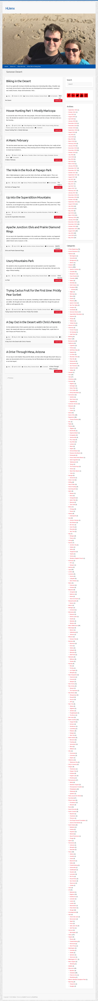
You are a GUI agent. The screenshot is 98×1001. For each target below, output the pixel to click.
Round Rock (73, 878)
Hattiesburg (73, 632)
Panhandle (72, 455)
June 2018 (71, 157)
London (72, 903)
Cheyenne (72, 984)
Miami (71, 446)
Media (71, 782)
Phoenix (8, 127)
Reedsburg (73, 977)
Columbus (72, 755)
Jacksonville (73, 437)
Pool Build (71, 798)
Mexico (70, 605)
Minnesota (71, 612)
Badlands (72, 827)
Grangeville (73, 498)
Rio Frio (72, 876)
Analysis (70, 265)
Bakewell (72, 892)
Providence (73, 802)
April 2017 (71, 186)
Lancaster (72, 874)
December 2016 (72, 195)
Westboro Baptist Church (76, 558)
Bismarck (72, 739)
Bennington (73, 932)
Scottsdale (50, 155)
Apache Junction (27, 246)
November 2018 (72, 150)
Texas (69, 851)
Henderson (73, 726)
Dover (71, 408)
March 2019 (71, 141)
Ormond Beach (74, 450)
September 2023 (72, 110)
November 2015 (72, 224)
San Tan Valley (21, 127)
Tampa (71, 464)
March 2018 (71, 163)
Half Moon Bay (74, 350)
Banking (70, 336)
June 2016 (71, 208)
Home (6, 66)
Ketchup (70, 567)
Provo (71, 923)
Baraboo (72, 970)
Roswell (72, 697)
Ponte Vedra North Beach (76, 457)
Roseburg (72, 778)
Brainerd (72, 614)
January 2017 (72, 192)
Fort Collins (73, 390)
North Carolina (72, 719)
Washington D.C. (72, 959)
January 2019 (72, 145)
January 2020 (72, 121)
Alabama (70, 253)
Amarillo (72, 856)
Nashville (72, 849)
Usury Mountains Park (20, 260)
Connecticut (71, 394)
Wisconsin (71, 968)
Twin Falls (72, 504)
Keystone (72, 831)
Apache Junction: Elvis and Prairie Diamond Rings (33, 229)
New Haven (73, 399)
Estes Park (73, 388)
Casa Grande (73, 276)
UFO (71, 701)
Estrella (31, 96)
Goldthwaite (73, 869)
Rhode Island (71, 800)
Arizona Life (71, 325)
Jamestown (73, 744)
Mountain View (74, 356)
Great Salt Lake (74, 916)
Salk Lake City (73, 925)
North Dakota (71, 737)
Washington (71, 948)
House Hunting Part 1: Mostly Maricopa (30, 110)
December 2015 (72, 222)
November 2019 (72, 125)
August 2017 (71, 177)
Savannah (72, 477)
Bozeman (72, 643)
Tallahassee (73, 462)
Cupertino (72, 345)
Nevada (70, 663)
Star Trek (72, 531)
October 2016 (72, 199)
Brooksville (73, 430)
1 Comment (39, 127)
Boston (71, 603)
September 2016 (72, 201)
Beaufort (72, 813)
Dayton (72, 757)
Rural (69, 807)
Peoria (71, 511)
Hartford (72, 397)
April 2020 (71, 119)
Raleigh (72, 733)
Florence (72, 818)
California (70, 343)
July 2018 (71, 154)
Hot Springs (73, 332)
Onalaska (72, 972)
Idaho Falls (73, 500)
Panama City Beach (75, 453)
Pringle (71, 838)
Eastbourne (73, 896)
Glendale (72, 282)
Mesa (37, 275)
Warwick (72, 804)
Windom (72, 623)
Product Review (74, 419)
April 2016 (71, 213)
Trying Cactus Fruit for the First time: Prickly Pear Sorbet (33, 292)
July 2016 (71, 206)
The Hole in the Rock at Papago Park (28, 170)
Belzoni (72, 630)
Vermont (70, 930)
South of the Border (75, 822)
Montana (70, 641)
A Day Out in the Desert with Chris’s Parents (33, 322)
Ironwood (72, 610)
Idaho (69, 491)
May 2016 (71, 210)
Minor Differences (73, 625)
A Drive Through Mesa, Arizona (25, 351)
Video (56, 337)
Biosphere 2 (73, 274)
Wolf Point (72, 654)
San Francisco (73, 365)
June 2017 (71, 181)
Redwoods (72, 361)
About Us (12, 66)
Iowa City (72, 527)
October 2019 (72, 128)
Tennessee (71, 843)
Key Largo (72, 439)
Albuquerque (73, 695)
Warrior (72, 262)
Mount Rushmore (74, 836)
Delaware (70, 406)
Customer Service (73, 403)
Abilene (72, 854)
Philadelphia (73, 789)
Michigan (70, 607)
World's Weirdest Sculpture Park (77, 979)
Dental (70, 412)
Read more (58, 100)
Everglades (73, 435)
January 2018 (72, 166)
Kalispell (72, 650)
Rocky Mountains (74, 392)
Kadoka (72, 829)
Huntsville (72, 258)
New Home (71, 683)
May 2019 (71, 139)
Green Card (71, 480)
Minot (71, 746)
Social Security (72, 809)
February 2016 (72, 217)
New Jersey (71, 686)
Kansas (70, 542)
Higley (45, 155)
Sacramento (73, 363)
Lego (69, 569)
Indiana (70, 513)
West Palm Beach (74, 471)
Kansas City (73, 639)
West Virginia (71, 961)
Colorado (70, 381)
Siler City (72, 735)
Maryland (70, 589)
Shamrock (72, 883)
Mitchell (72, 834)
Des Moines (73, 522)
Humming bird (72, 489)
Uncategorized (72, 912)
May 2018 (71, 159)
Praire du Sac (73, 975)
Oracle (71, 298)
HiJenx (10, 8)
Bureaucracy (71, 341)
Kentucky (70, 560)
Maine (70, 583)
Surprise (72, 316)
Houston (72, 872)
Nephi (71, 921)
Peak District (73, 907)
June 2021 (71, 114)
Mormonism (73, 919)
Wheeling (72, 964)
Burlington (72, 386)
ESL (69, 421)
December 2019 (72, 123)
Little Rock (72, 334)
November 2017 (72, 170)
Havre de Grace (74, 598)
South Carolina (72, 811)
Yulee (71, 473)
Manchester (73, 905)
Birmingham (73, 256)
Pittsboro (72, 731)
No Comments (53, 96)
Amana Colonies (74, 520)
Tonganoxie (73, 551)
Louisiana (71, 574)
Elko (71, 666)
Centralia (72, 950)
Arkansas (70, 327)
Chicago (72, 509)
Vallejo (71, 370)
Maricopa (56, 125)
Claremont (72, 677)
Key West (72, 442)
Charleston (73, 816)
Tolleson (72, 321)
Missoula (72, 652)
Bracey (71, 939)
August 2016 (71, 204)
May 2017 (71, 184)
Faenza (72, 538)
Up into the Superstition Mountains (28, 197)
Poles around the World (74, 795)
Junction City (73, 545)
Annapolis (72, 592)
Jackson (72, 634)
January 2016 (72, 219)
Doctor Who (71, 415)
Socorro (72, 699)
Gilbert (43, 125)
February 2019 (72, 143)
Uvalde (71, 885)
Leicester (72, 899)
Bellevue (72, 659)
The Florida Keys (74, 466)
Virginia (70, 937)
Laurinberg (72, 728)
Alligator (72, 428)
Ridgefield (72, 401)
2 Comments (15, 157)
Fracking (72, 742)
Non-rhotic (71, 717)
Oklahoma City (74, 762)
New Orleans (73, 580)
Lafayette (72, 578)
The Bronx (72, 715)
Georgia (70, 475)
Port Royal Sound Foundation (78, 820)
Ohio (69, 751)
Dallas (71, 863)
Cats (69, 377)
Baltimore (72, 594)
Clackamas (73, 769)
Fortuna (72, 347)
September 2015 (72, 228)
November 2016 (72, 197)
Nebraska (71, 657)
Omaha (72, 661)
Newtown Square (74, 784)
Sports (70, 840)
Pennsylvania (71, 780)
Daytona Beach (74, 433)
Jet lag (70, 540)
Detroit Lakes (73, 616)
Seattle (71, 952)
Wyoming (70, 981)
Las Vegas (72, 670)
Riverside (72, 529)
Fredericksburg (74, 865)
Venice (71, 468)
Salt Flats (72, 928)
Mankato (72, 621)
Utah (69, 914)
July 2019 (71, 134)
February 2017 (72, 190)
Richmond (72, 943)
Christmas (71, 379)
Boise (71, 495)
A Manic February (17, 140)
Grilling (70, 482)
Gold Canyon (40, 155)
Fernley (72, 668)
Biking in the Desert (18, 81)
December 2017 (72, 168)
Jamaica (72, 710)
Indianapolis (73, 515)
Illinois (70, 507)
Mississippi (71, 627)
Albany (71, 706)
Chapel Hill (73, 722)
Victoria (72, 556)
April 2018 (71, 161)
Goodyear (36, 96)
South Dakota (72, 825)
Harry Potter (71, 484)
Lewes (71, 410)
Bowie (71, 596)
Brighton (72, 383)
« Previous (10, 378)
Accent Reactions (73, 251)
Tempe (71, 318)
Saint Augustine (74, 459)
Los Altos (72, 354)
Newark (72, 688)
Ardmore (72, 845)
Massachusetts (72, 601)
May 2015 (71, 237)
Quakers (72, 793)
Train (69, 887)
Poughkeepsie (73, 713)
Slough (71, 910)
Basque (72, 493)
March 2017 (71, 188)
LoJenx (70, 571)
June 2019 (71, 136)
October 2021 (72, 112)
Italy (69, 533)
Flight (69, 424)
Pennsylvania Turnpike (76, 787)
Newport (72, 565)
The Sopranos (73, 690)
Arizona (27, 96)
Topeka (72, 554)
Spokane (72, 955)
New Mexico (71, 692)
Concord (72, 679)
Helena (72, 648)
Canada (70, 372)
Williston (72, 748)
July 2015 (71, 233)
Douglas (72, 986)
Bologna (72, 536)
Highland (72, 708)
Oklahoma (71, 760)
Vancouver (72, 957)
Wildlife (70, 966)
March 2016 (71, 215)
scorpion (72, 307)
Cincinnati (72, 753)
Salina (71, 549)
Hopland (72, 352)
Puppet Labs (73, 775)
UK (69, 890)
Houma (72, 576)
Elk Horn (72, 524)
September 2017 (72, 175)
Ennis (71, 645)
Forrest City (73, 330)
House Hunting (49, 125)
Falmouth (72, 585)
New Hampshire (72, 675)
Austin (71, 858)
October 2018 (72, 152)
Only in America (72, 764)
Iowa (69, 518)
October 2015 (72, 226)
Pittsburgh (72, 791)
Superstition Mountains (41, 212)
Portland (72, 587)
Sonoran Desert (43, 96)
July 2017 (71, 179)
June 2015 (71, 235)
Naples (71, 448)
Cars (69, 374)
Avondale (72, 271)
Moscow (72, 502)
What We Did (21, 66)
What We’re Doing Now (34, 66)
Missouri (70, 636)
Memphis (72, 847)
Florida (70, 426)
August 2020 (71, 116)
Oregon (70, 766)
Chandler (39, 125)
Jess (9, 96)
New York (70, 704)
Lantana (72, 444)
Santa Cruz (73, 368)
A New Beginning (28, 125)
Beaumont (72, 860)
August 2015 (71, 231)
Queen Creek (14, 127)
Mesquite (72, 672)
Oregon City (73, 771)
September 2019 (72, 130)
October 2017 (72, 172)
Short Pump (73, 946)
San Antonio (73, 881)
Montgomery (73, 260)
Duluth (71, 619)
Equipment (71, 417)
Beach (70, 338)
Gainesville (73, 867)
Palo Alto (72, 359)
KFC (71, 563)
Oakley (71, 547)
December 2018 (72, 148)
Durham (72, 724)
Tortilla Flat (50, 212)
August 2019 (71, 132)
